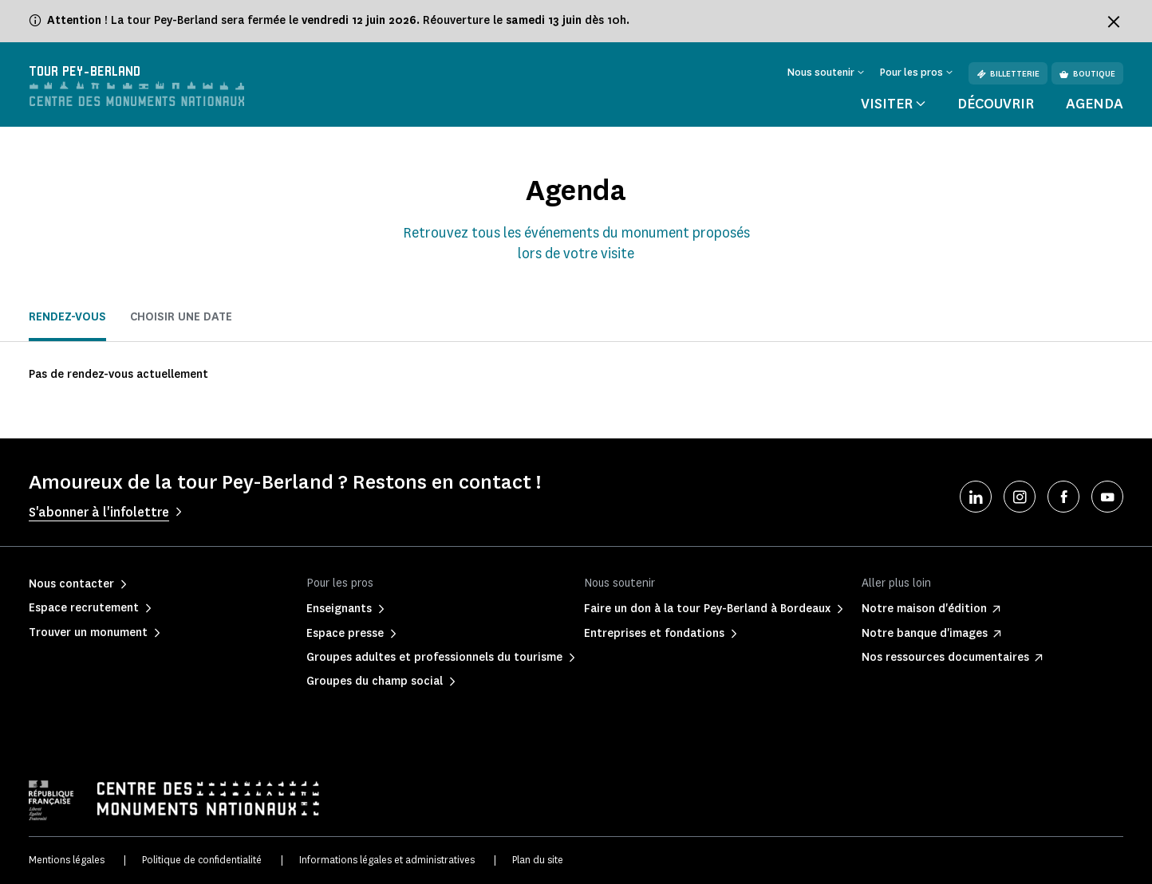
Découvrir (995, 103)
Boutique (1087, 74)
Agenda (1094, 103)
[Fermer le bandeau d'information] (1113, 21)
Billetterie (1008, 74)
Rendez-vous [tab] (67, 316)
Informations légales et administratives (387, 859)
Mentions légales (67, 859)
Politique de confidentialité (202, 859)
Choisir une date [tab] (181, 316)
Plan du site (537, 859)
